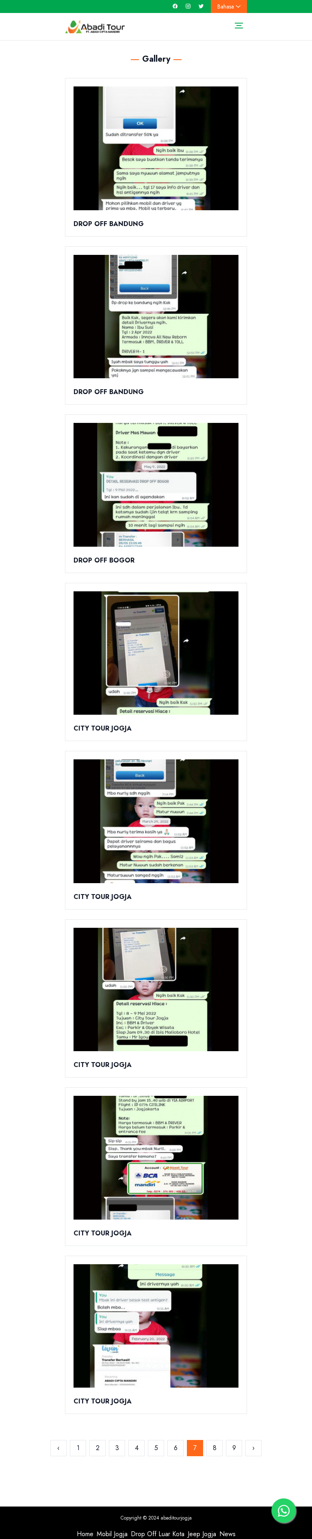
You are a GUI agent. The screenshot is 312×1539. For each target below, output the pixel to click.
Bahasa (228, 6)
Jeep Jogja (202, 1534)
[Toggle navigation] (239, 25)
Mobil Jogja (112, 1534)
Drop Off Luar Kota (157, 1534)
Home (85, 1534)
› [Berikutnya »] (253, 1448)
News (227, 1534)
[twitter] (201, 6)
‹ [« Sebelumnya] (58, 1448)
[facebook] (175, 6)
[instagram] (188, 6)
